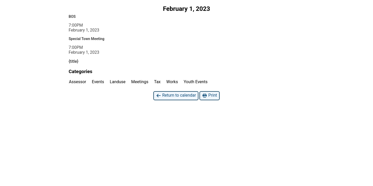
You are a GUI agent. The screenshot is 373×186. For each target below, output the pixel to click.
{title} (73, 61)
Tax (157, 81)
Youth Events (195, 81)
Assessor (77, 81)
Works (172, 81)
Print (209, 95)
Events (98, 81)
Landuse (118, 81)
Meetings (139, 81)
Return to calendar (176, 95)
